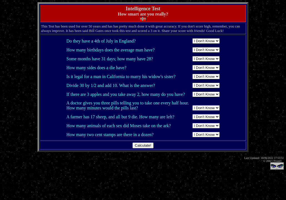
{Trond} (277, 160)
